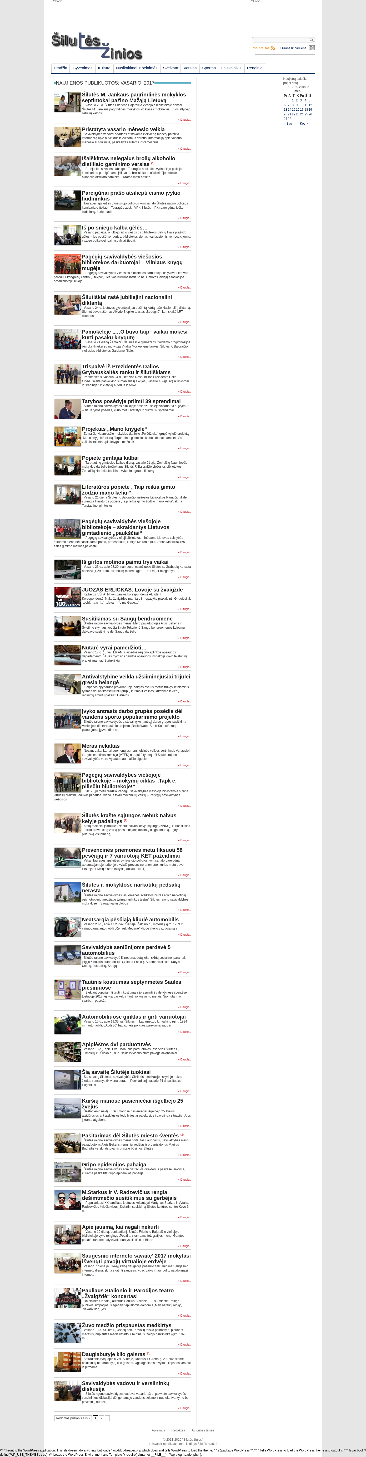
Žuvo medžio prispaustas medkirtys (127, 1325)
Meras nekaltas (101, 746)
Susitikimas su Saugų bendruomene (127, 619)
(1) (152, 163)
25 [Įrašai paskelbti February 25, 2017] (306, 114)
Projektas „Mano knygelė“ (114, 429)
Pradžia (60, 68)
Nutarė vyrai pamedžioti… (114, 648)
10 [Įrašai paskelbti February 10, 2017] (301, 105)
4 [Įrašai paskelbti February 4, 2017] (305, 100)
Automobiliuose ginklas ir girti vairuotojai (134, 1017)
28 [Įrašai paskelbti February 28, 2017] (289, 119)
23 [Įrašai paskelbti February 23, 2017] (297, 114)
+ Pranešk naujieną (293, 48)
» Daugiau (184, 119)
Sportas (209, 68)
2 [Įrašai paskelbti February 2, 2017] (297, 100)
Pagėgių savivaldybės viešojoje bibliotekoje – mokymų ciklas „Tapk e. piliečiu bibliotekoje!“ (129, 780)
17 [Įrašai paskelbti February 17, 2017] (301, 109)
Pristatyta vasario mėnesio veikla (123, 129)
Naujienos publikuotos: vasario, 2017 (105, 83)
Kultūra (104, 68)
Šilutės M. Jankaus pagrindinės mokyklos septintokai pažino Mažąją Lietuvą (134, 97)
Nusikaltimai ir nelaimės (137, 68)
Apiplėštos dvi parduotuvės (116, 1044)
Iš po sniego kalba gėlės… (115, 228)
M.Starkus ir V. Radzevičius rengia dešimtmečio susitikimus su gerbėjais (129, 1195)
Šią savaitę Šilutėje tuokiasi (116, 1072)
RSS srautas (260, 48)
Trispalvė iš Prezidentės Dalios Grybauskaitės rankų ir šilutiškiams (126, 369)
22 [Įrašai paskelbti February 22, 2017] (293, 114)
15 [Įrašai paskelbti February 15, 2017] (293, 109)
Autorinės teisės (203, 1430)
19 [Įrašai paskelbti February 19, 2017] (310, 109)
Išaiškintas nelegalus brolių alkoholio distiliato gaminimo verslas (129, 161)
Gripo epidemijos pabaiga (114, 1164)
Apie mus (158, 1430)
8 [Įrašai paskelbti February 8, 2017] (293, 105)
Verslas (190, 68)
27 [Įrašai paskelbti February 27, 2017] (285, 119)
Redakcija (178, 1430)
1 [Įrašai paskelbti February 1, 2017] (293, 100)
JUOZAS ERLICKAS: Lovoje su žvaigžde (132, 590)
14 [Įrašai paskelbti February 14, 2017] (289, 109)
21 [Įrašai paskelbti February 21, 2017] (289, 114)
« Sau (288, 123)
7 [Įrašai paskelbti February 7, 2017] (289, 105)
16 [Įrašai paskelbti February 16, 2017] (297, 109)
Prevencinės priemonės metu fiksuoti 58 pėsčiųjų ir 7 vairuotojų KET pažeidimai (132, 853)
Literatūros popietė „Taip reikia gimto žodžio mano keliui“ (128, 490)
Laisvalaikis (231, 68)
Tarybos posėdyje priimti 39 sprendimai (131, 401)
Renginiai (255, 68)
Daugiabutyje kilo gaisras (114, 1354)
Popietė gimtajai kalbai (110, 458)
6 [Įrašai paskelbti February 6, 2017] (285, 105)
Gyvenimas (82, 68)
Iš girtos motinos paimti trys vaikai (125, 562)
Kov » (304, 123)
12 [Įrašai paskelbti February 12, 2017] (310, 105)
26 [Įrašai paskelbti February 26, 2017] (310, 114)
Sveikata (170, 68)
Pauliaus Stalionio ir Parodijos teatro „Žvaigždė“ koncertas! (128, 1293)
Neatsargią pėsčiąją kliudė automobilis (130, 919)
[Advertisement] (282, 16)
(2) (182, 1134)
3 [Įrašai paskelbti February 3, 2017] (301, 100)
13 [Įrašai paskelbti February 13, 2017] (285, 109)
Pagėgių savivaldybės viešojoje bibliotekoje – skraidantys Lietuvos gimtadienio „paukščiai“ (125, 527)
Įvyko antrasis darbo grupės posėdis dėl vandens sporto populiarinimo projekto (132, 714)
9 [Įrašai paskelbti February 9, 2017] (297, 105)
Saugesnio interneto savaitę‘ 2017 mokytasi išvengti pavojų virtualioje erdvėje (136, 1258)
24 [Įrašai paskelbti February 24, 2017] (301, 114)
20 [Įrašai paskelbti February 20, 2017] (285, 114)
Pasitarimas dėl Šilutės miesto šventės (130, 1135)
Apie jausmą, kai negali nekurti (120, 1227)
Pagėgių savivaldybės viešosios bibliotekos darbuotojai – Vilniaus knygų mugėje (132, 262)
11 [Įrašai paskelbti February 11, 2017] (306, 105)
